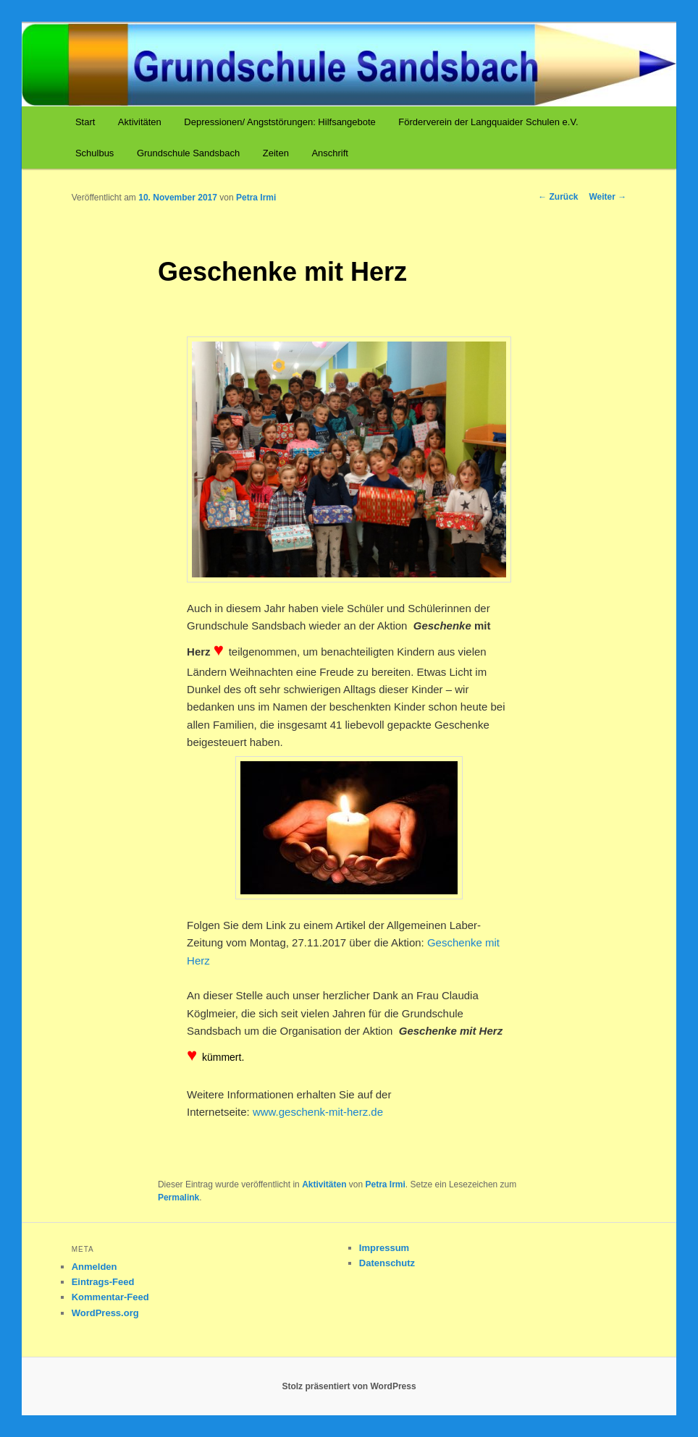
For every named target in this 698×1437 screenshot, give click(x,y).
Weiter (608, 197)
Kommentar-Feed (110, 1297)
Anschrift (329, 153)
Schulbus (94, 153)
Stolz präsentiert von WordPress (349, 1386)
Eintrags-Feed (103, 1281)
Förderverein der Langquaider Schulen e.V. (488, 121)
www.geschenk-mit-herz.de (318, 1112)
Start (85, 121)
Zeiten (276, 153)
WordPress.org (105, 1312)
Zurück (558, 197)
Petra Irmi (256, 197)
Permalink (178, 1197)
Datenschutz (387, 1263)
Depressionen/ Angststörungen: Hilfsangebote (280, 121)
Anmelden (94, 1266)
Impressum (384, 1247)
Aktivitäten (139, 121)
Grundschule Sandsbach (188, 153)
